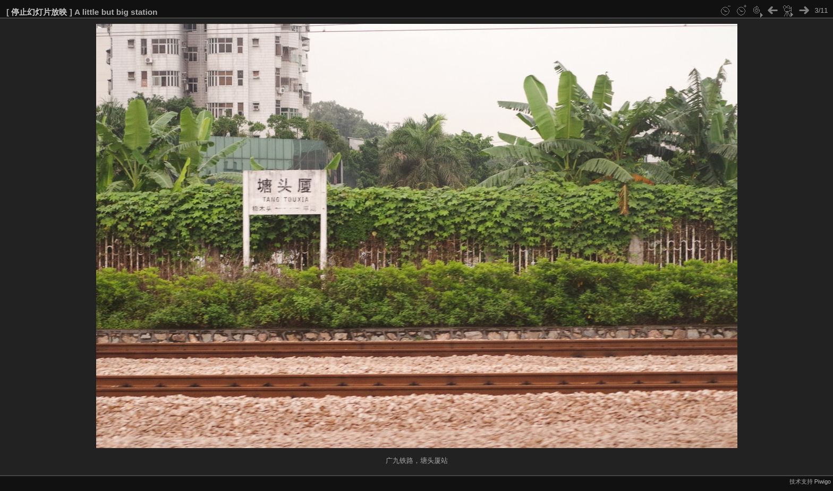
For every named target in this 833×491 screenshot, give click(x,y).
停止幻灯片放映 (39, 11)
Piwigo (822, 481)
